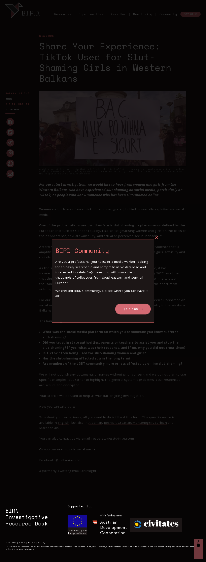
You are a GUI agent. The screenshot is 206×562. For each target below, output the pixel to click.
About (22, 542)
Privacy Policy (36, 542)
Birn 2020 (10, 542)
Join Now (131, 309)
